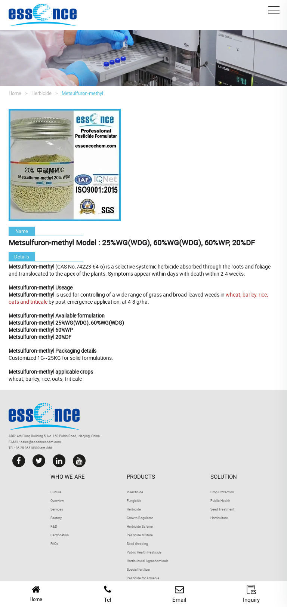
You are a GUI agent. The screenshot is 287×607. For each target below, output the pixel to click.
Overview (57, 500)
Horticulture (219, 517)
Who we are (67, 476)
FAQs (54, 543)
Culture (55, 492)
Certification (59, 535)
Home (15, 93)
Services (56, 509)
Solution (223, 476)
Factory (56, 517)
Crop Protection (222, 492)
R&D (53, 526)
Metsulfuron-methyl (82, 93)
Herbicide (41, 93)
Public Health (220, 500)
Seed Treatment (222, 509)
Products (141, 476)
